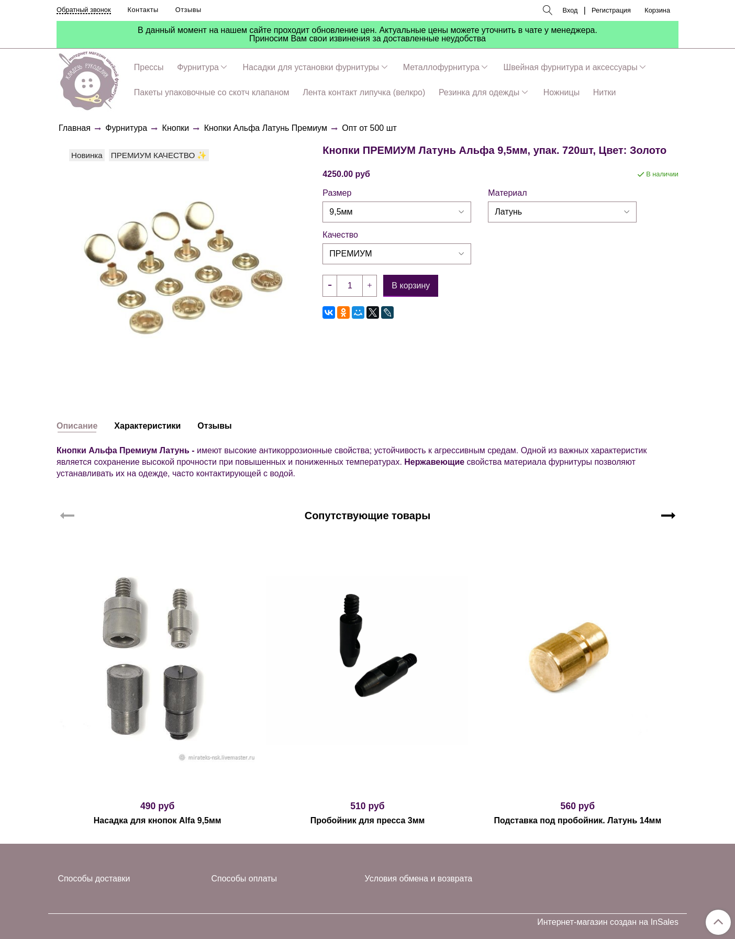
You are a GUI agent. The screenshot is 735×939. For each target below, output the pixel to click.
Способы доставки (94, 878)
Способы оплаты (244, 878)
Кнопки (176, 128)
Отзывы (188, 10)
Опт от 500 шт (369, 128)
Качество (340, 235)
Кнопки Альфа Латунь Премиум (265, 128)
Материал (507, 193)
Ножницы (561, 92)
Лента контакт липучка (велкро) (364, 92)
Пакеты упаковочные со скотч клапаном (211, 92)
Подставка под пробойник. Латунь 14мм (577, 820)
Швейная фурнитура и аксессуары (571, 67)
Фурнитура (198, 67)
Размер (336, 193)
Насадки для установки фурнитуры (311, 67)
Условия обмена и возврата (419, 878)
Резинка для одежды (479, 92)
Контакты (143, 10)
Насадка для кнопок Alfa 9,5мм (157, 820)
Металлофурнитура (441, 67)
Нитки (604, 92)
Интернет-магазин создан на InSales (607, 922)
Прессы (149, 67)
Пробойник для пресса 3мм (367, 820)
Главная (75, 128)
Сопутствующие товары (368, 515)
